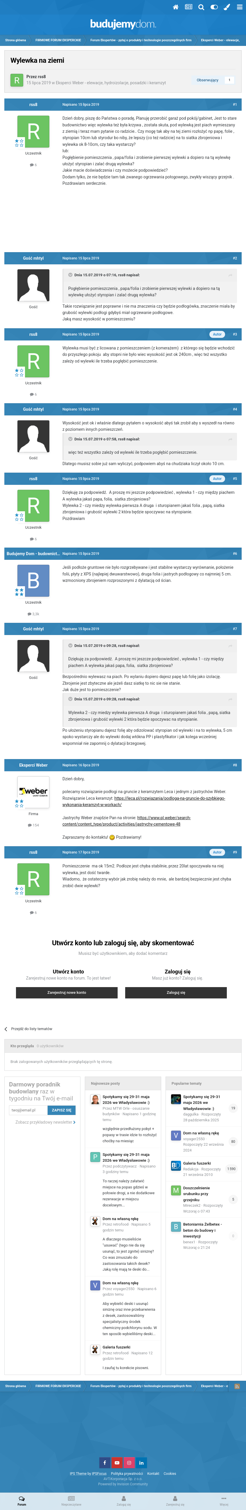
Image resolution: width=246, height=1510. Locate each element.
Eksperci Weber (33, 765)
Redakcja (191, 1169)
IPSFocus (99, 1474)
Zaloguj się (176, 992)
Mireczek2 (192, 1205)
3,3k (33, 614)
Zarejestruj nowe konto (66, 992)
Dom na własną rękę (120, 1218)
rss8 (42, 76)
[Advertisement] (123, 221)
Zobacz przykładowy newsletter (45, 1122)
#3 (235, 334)
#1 (235, 105)
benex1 (189, 1242)
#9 (235, 852)
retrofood (121, 1224)
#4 (235, 409)
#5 (235, 479)
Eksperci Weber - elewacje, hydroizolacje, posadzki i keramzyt (111, 82)
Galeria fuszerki (116, 1347)
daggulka (191, 1114)
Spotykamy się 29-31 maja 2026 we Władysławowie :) (201, 1102)
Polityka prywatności (127, 1474)
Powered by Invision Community (123, 1484)
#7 (235, 629)
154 (33, 825)
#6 (235, 554)
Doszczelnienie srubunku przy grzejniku (196, 1194)
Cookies (170, 1474)
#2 (235, 258)
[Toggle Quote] (70, 274)
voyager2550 (123, 1289)
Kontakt (153, 1474)
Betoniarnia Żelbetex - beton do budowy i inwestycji (202, 1230)
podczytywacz (125, 1166)
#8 (235, 765)
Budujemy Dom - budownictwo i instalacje (45, 553)
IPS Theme (78, 1474)
